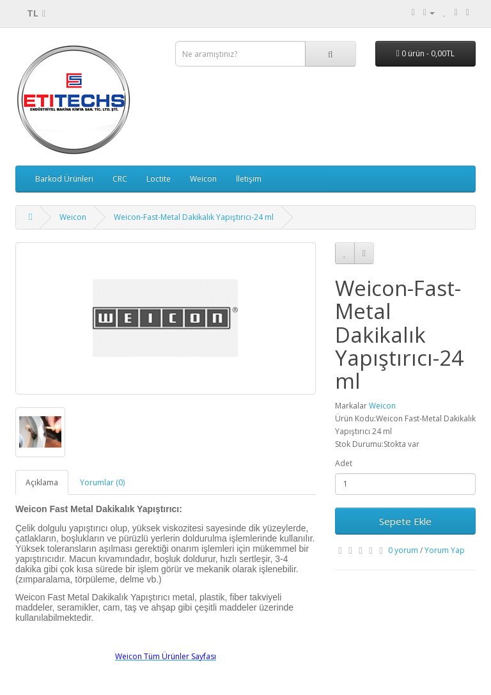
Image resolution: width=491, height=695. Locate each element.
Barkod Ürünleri (64, 178)
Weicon (203, 178)
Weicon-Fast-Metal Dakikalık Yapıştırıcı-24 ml (194, 217)
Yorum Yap (445, 550)
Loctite (158, 178)
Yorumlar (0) (102, 482)
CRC (120, 178)
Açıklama (42, 482)
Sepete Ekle (405, 521)
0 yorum (403, 550)
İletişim (248, 178)
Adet (343, 463)
